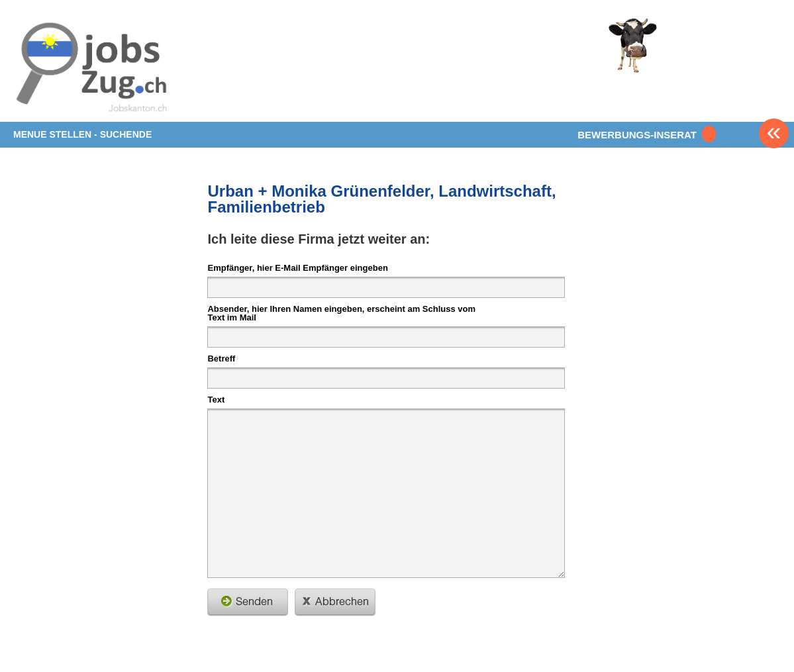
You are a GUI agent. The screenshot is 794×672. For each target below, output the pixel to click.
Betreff (221, 358)
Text (215, 399)
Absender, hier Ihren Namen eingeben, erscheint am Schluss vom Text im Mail (341, 313)
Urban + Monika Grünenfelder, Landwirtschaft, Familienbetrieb (381, 199)
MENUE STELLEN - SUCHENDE (82, 134)
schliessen (335, 602)
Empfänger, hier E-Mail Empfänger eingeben (297, 267)
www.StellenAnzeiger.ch (91, 69)
